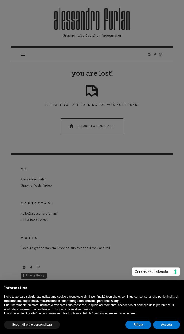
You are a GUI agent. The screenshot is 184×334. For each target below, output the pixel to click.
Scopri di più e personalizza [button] (32, 324)
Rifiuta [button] (138, 324)
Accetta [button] (166, 324)
